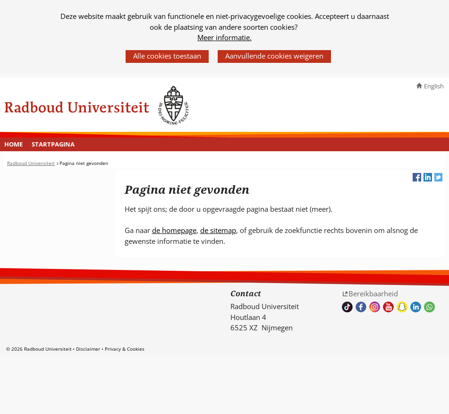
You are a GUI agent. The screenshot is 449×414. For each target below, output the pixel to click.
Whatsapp (429, 307)
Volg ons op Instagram (374, 307)
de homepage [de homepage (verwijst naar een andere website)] (174, 230)
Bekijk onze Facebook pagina (361, 307)
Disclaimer (88, 348)
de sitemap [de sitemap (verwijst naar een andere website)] (218, 230)
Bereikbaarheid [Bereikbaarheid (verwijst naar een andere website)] (373, 293)
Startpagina (53, 144)
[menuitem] (13, 145)
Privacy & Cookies (124, 348)
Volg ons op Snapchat (402, 307)
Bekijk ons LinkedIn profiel (415, 307)
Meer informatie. (224, 37)
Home (13, 144)
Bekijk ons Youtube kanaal (388, 307)
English (434, 86)
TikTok (347, 307)
